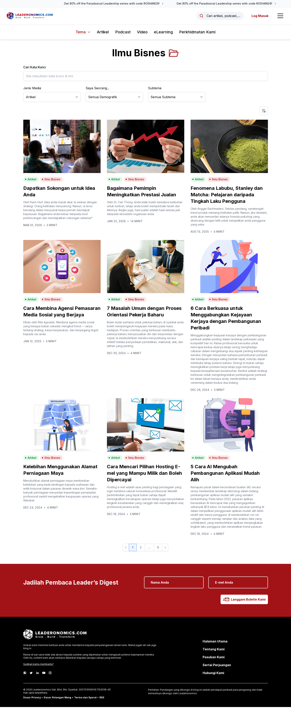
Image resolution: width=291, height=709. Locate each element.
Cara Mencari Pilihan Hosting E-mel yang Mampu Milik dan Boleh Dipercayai (144, 475)
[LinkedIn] (37, 674)
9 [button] (158, 549)
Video (142, 34)
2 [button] (141, 549)
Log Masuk (258, 17)
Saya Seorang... (97, 90)
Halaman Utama (215, 643)
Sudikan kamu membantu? (38, 666)
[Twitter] (31, 674)
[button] (126, 549)
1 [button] (132, 549)
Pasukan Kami (214, 659)
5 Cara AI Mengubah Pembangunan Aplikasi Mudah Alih (225, 475)
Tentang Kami (214, 651)
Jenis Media (32, 90)
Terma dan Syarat (85, 699)
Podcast (123, 34)
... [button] (149, 549)
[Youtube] (43, 674)
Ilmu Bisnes (51, 181)
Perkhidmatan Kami (197, 34)
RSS (101, 699)
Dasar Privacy (32, 699)
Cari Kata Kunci (34, 69)
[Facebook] (24, 674)
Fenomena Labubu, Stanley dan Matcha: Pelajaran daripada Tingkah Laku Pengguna (227, 196)
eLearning (163, 34)
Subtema (154, 90)
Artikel (103, 34)
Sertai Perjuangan (217, 667)
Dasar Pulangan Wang (57, 699)
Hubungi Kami (213, 675)
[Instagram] (50, 674)
